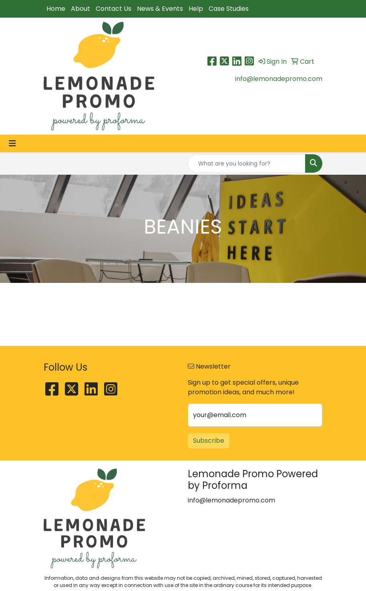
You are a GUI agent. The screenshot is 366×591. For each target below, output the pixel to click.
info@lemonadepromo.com (278, 78)
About (80, 8)
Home (55, 8)
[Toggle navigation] (12, 143)
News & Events (160, 8)
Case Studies (229, 8)
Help (196, 8)
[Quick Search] (247, 163)
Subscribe (208, 440)
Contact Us (113, 8)
